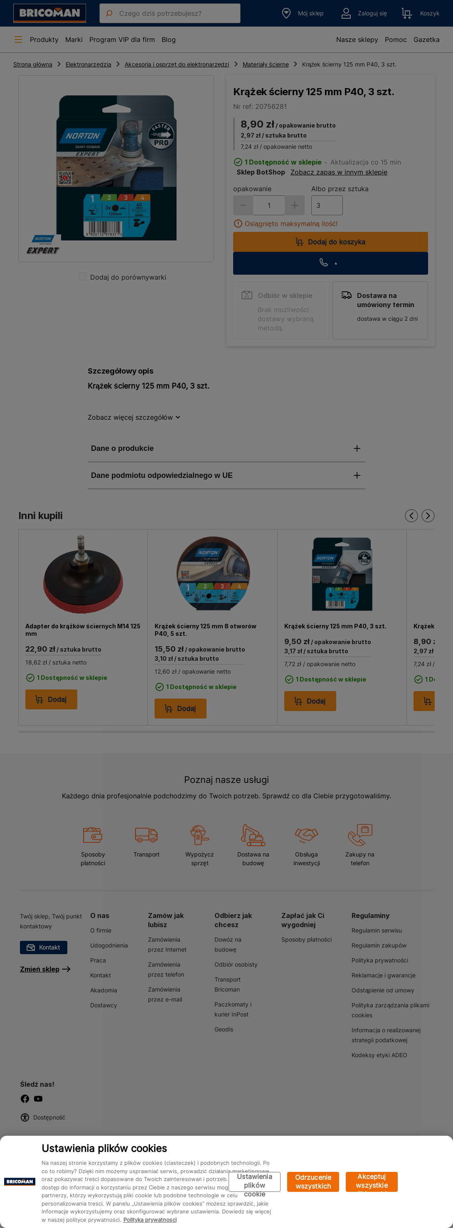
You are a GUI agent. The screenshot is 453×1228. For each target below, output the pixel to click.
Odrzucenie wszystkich (313, 1181)
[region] (226, 1182)
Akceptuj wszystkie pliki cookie (371, 1182)
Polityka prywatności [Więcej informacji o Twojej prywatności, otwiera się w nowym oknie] (150, 1219)
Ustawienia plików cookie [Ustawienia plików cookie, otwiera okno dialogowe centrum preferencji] (254, 1182)
